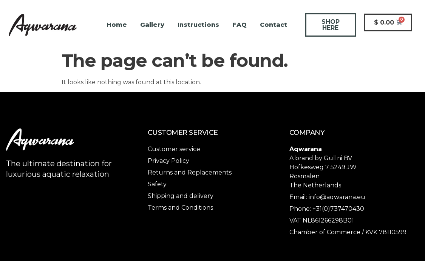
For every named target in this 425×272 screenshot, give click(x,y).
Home (117, 24)
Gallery (152, 24)
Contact (273, 24)
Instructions (198, 24)
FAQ (239, 24)
